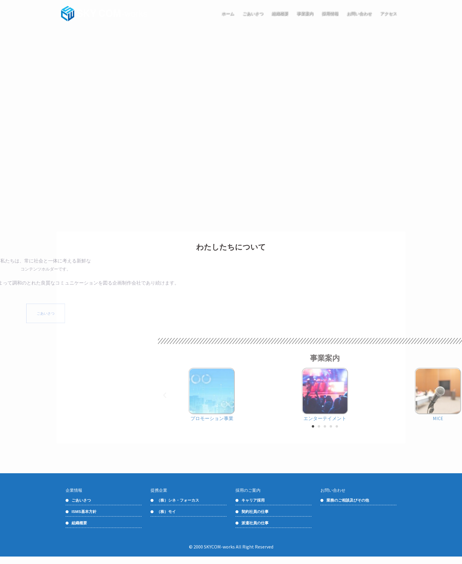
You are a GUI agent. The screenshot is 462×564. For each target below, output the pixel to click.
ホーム (227, 13)
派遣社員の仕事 (255, 523)
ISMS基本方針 (84, 511)
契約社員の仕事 (255, 511)
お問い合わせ (359, 13)
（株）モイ (166, 511)
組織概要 (280, 13)
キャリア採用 (253, 500)
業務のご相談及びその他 (347, 500)
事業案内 (305, 13)
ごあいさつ (252, 13)
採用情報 (330, 13)
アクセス (388, 13)
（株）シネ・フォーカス (177, 500)
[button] (424, 426)
